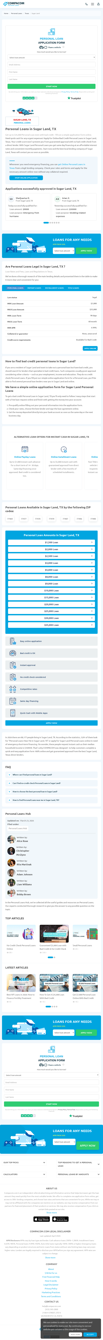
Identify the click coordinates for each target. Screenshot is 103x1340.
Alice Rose (22, 841)
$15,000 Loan (51, 597)
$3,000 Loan (51, 563)
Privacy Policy (66, 92)
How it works (51, 1280)
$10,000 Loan (51, 590)
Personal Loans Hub (18, 828)
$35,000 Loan (51, 625)
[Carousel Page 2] (50, 223)
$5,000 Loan (51, 569)
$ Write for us (51, 1273)
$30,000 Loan (51, 618)
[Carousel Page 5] (56, 223)
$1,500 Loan (51, 542)
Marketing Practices (51, 1292)
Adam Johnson (24, 874)
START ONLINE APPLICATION (26, 178)
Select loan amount (63, 251)
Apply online (90, 348)
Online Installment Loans (63, 456)
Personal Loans (16, 13)
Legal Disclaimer (50, 1284)
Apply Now (51, 723)
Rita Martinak (24, 864)
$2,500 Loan (51, 556)
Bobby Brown (24, 894)
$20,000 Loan (51, 604)
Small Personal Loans (82, 945)
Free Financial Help (51, 1276)
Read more (75, 1334)
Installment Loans (54, 288)
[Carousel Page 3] (52, 223)
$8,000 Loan (51, 576)
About (51, 1269)
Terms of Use (74, 92)
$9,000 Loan (51, 583)
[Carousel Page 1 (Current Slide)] (46, 223)
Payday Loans (34, 288)
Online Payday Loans (25, 456)
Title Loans (73, 288)
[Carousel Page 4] (54, 223)
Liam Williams (24, 884)
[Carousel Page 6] (59, 223)
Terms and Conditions (51, 1296)
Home (6, 13)
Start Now (51, 86)
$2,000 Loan (51, 549)
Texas (27, 13)
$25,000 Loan (51, 611)
